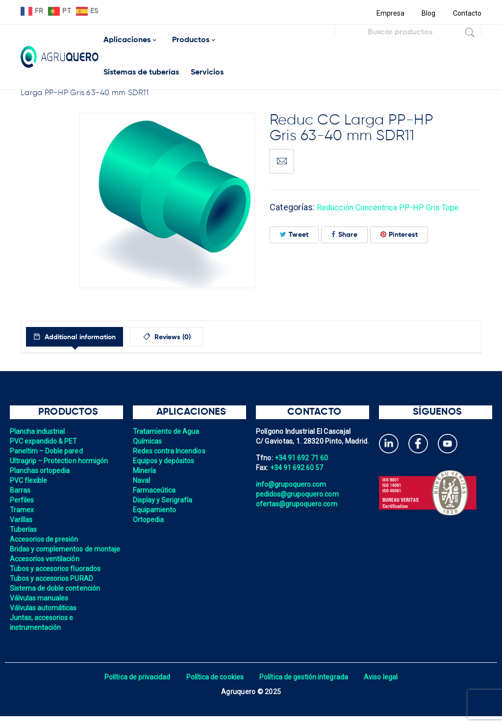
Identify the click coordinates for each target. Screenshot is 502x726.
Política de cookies (214, 687)
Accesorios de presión (45, 539)
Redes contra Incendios (170, 451)
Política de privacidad (134, 687)
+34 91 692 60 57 (297, 468)
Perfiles (22, 500)
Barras (20, 490)
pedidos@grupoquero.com (298, 494)
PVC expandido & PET (44, 441)
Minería (145, 471)
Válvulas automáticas (44, 618)
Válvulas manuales (40, 608)
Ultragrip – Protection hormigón (60, 461)
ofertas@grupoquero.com (298, 504)
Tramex (22, 510)
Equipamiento (155, 510)
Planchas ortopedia (41, 471)
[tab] (83, 337)
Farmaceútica (155, 490)
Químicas (148, 441)
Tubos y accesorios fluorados (56, 578)
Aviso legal (384, 687)
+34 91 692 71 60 (302, 458)
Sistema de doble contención (56, 598)
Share (344, 234)
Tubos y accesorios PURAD (53, 588)
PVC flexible (29, 480)
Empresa (389, 13)
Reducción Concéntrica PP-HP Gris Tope (398, 207)
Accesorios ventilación (46, 569)
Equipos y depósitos (165, 461)
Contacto (466, 13)
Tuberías (24, 529)
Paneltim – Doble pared (47, 451)
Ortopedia (149, 520)
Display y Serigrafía (164, 500)
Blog (428, 13)
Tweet (294, 234)
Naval (142, 480)
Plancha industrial (38, 431)
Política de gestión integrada (305, 687)
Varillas (21, 520)
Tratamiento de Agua (167, 431)
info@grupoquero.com (292, 484)
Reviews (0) (193, 337)
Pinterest (399, 234)
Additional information (88, 337)
